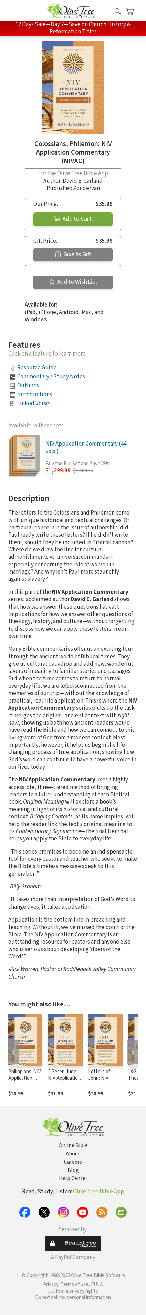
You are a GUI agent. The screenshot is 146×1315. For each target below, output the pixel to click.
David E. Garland (83, 181)
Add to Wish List (73, 282)
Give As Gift (73, 254)
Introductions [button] (34, 394)
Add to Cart (73, 219)
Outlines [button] (28, 385)
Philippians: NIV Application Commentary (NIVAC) (24, 1081)
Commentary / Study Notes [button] (51, 376)
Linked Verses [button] (34, 403)
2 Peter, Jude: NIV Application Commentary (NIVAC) (64, 1081)
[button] (118, 12)
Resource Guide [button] (37, 367)
